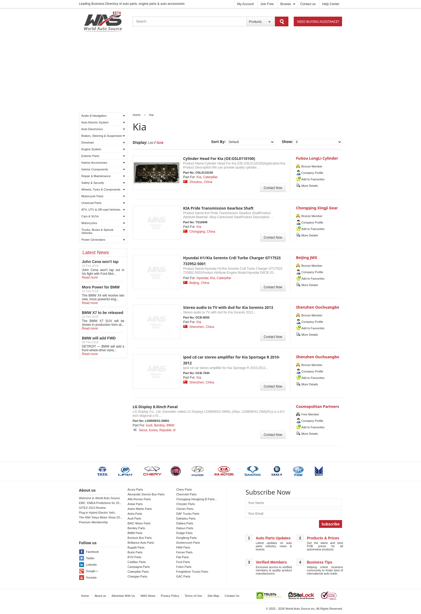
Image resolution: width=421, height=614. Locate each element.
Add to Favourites (312, 179)
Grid (160, 143)
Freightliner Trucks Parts (192, 571)
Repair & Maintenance (103, 176)
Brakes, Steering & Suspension (103, 135)
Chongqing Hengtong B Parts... (196, 499)
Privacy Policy (170, 595)
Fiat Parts (182, 557)
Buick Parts (135, 552)
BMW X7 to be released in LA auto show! (102, 314)
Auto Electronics (103, 129)
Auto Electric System (103, 122)
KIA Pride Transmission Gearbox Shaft (218, 208)
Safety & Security (103, 182)
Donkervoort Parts (188, 542)
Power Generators (103, 239)
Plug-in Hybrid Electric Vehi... (98, 512)
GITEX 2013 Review (92, 507)
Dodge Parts (184, 533)
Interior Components (103, 169)
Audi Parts (134, 518)
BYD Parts (134, 557)
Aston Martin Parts (140, 508)
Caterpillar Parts (138, 571)
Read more (90, 277)
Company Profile (312, 172)
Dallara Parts (184, 523)
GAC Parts (183, 576)
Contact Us (232, 595)
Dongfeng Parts (186, 537)
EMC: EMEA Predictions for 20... (100, 503)
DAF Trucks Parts (187, 513)
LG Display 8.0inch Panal (155, 406)
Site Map (213, 595)
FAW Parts (183, 547)
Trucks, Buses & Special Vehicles (103, 231)
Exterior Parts (103, 156)
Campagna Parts (139, 566)
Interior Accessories (103, 162)
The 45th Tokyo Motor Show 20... (100, 517)
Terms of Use (193, 595)
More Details (309, 185)
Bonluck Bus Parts (140, 537)
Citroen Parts (184, 508)
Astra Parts (135, 513)
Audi (149, 425)
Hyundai (202, 278)
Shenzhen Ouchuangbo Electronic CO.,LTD (317, 310)
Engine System (103, 149)
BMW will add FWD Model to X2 (99, 340)
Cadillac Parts (137, 562)
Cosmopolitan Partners (317, 406)
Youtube (91, 577)
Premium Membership (93, 522)
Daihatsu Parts (185, 518)
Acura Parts (135, 489)
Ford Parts (183, 562)
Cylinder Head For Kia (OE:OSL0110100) (219, 158)
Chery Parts (184, 489)
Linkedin (91, 564)
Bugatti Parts (136, 547)
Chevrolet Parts (186, 494)
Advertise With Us (123, 595)
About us (100, 595)
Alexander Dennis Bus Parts (146, 494)
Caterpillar (210, 177)
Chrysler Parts (185, 504)
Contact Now (273, 188)
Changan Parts (137, 576)
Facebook (92, 551)
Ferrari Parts (184, 552)
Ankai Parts (135, 504)
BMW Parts (135, 533)
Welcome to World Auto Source (99, 498)
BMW (170, 425)
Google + (92, 571)
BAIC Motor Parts (139, 523)
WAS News (147, 595)
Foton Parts (183, 566)
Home (136, 114)
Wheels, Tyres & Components (103, 189)
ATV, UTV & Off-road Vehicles (103, 209)
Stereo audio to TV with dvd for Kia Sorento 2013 (228, 307)
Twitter (90, 558)
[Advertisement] (210, 72)
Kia (151, 114)
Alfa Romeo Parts (139, 499)
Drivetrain (103, 142)
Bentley (159, 425)
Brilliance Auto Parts (141, 542)
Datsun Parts (184, 528)
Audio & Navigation (103, 115)
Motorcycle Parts (103, 196)
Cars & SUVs (103, 216)
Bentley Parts (136, 528)
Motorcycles (103, 223)
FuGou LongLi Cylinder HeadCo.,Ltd (317, 161)
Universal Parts (103, 202)
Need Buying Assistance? (318, 21)
